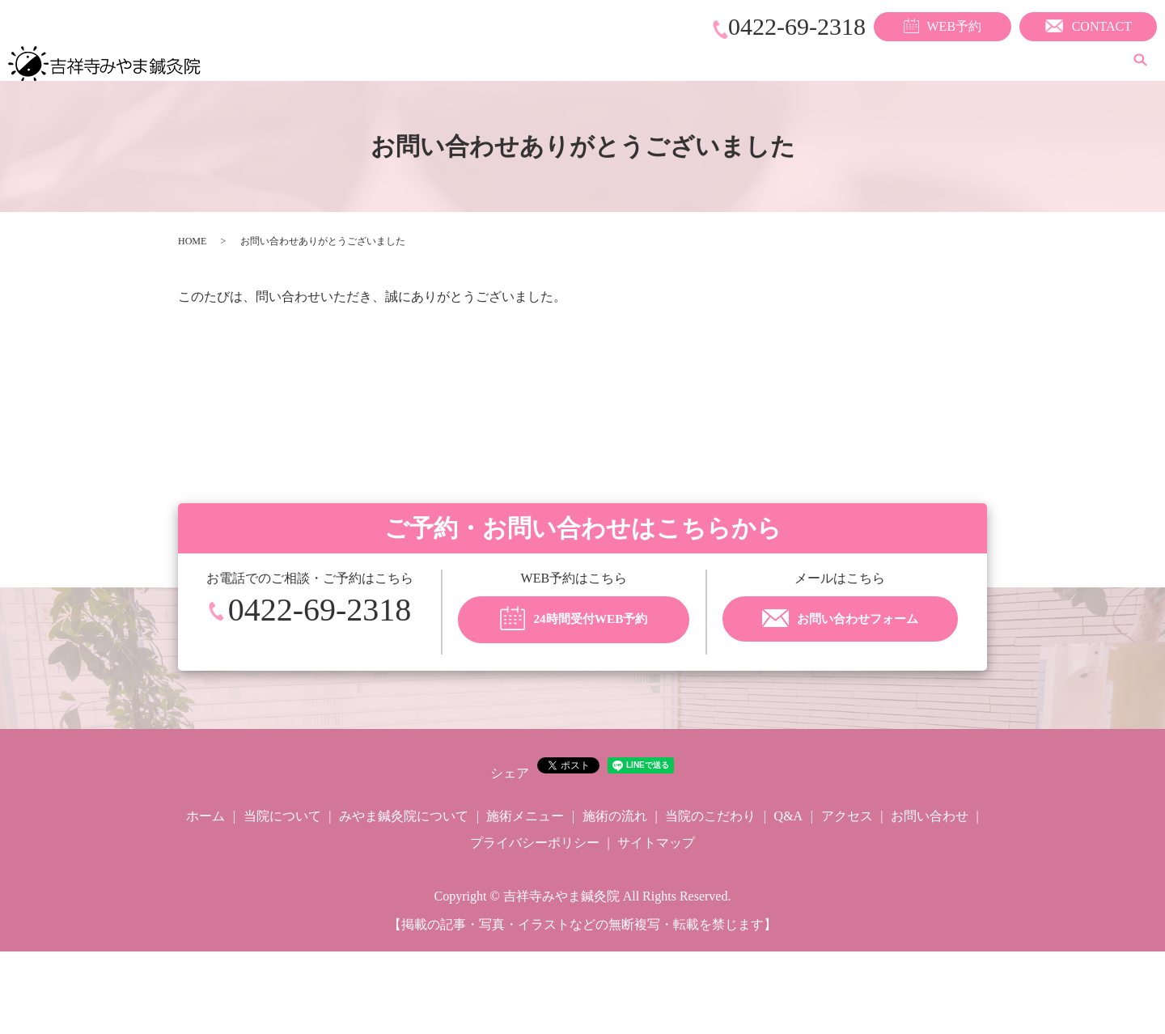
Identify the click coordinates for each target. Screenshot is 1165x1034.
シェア (509, 773)
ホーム (379, 61)
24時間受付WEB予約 (573, 620)
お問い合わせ (929, 816)
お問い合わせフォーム (840, 620)
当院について (463, 61)
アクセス (1076, 61)
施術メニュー (722, 61)
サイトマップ (656, 843)
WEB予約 (942, 26)
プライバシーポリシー (534, 843)
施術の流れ (819, 61)
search (1140, 61)
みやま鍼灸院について (593, 61)
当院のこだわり (923, 61)
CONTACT (1088, 26)
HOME (192, 241)
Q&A (1009, 61)
